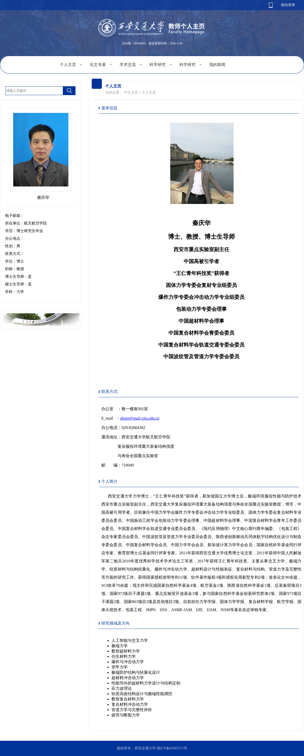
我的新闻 (217, 64)
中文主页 (131, 92)
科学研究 (160, 64)
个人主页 (71, 64)
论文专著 (101, 64)
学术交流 (131, 64)
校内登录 (288, 5)
